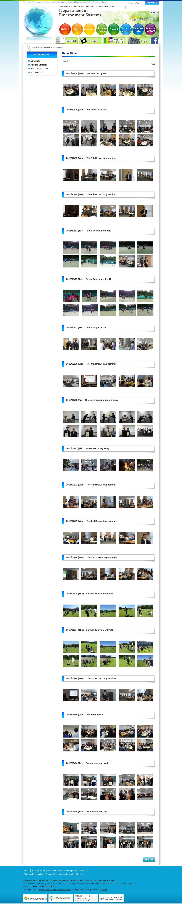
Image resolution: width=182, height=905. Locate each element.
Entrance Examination (126, 29)
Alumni (114, 29)
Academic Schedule (39, 68)
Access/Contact (150, 29)
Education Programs (102, 29)
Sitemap (79, 874)
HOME (65, 29)
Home (34, 47)
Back (153, 64)
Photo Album (36, 72)
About (77, 29)
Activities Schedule (39, 65)
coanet (104, 890)
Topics (34, 870)
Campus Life (138, 29)
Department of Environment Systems (55, 890)
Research (90, 29)
